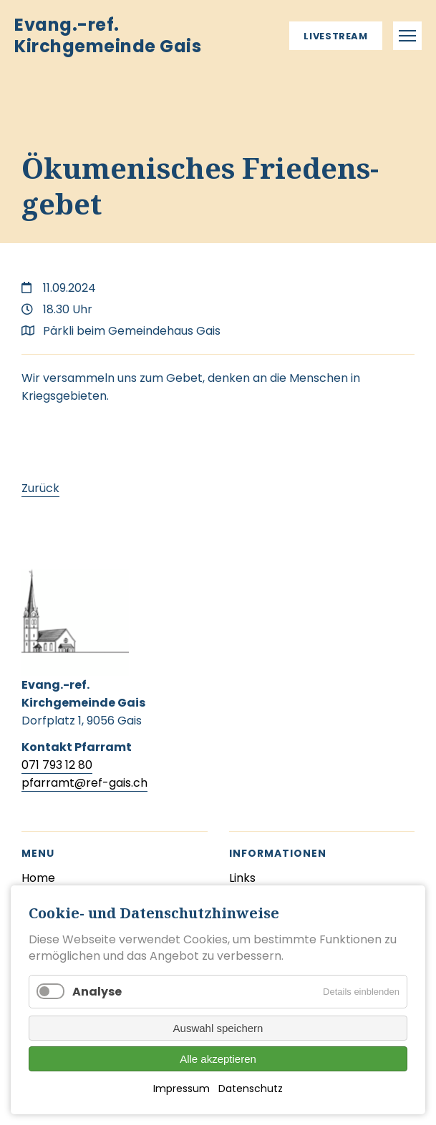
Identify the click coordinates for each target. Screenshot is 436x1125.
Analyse (97, 991)
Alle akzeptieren (218, 1059)
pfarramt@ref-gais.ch (84, 783)
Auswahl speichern (218, 1028)
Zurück (40, 488)
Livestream (336, 36)
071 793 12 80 (56, 765)
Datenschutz (250, 1088)
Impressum (181, 1088)
